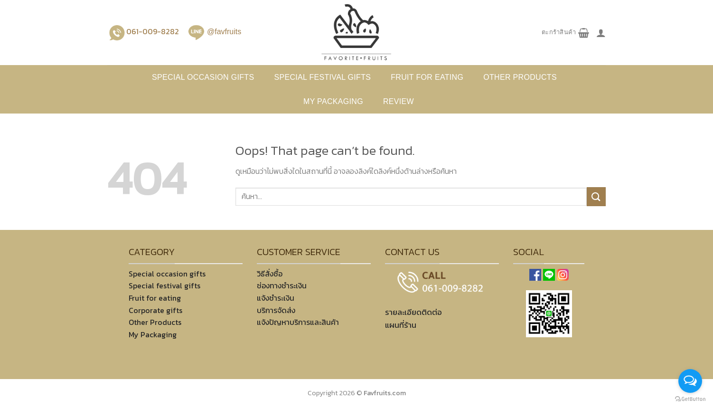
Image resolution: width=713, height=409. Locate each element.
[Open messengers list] (690, 381)
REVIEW (398, 101)
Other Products (155, 322)
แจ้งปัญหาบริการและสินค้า (298, 322)
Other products (520, 77)
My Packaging (333, 101)
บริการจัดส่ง (276, 310)
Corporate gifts (155, 310)
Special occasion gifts (203, 77)
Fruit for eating (427, 77)
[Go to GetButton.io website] (690, 399)
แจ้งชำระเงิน (275, 298)
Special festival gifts (322, 77)
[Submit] (596, 196)
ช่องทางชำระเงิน (282, 285)
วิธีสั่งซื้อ (269, 273)
